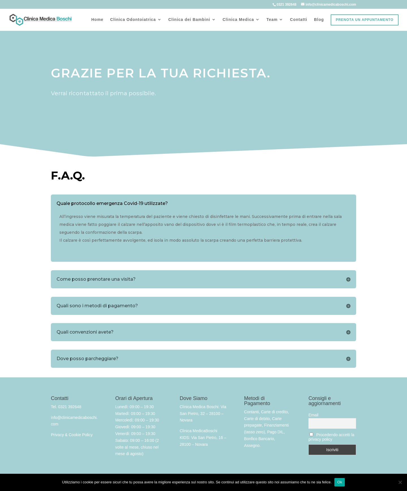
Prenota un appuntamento (364, 20)
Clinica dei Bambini (189, 20)
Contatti (298, 20)
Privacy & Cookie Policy (72, 434)
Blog (319, 20)
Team (272, 20)
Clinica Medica (238, 20)
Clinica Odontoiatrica (133, 20)
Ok (339, 482)
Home (97, 20)
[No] (400, 482)
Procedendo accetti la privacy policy (331, 437)
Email (313, 415)
